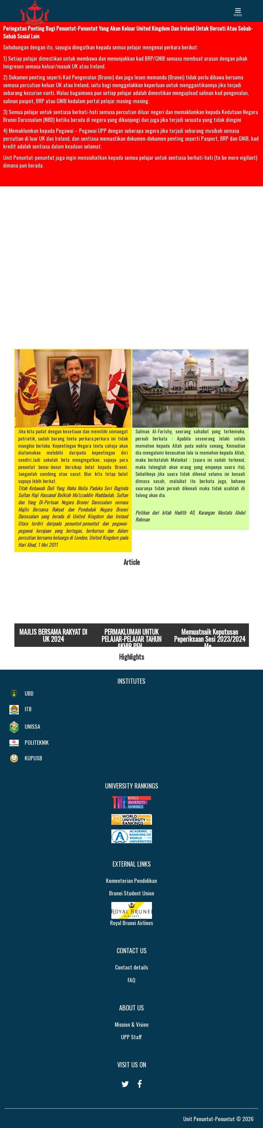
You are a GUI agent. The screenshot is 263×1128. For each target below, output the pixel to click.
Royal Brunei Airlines (131, 914)
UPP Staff (131, 1037)
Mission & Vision (132, 1024)
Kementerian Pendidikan (131, 880)
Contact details (131, 967)
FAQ (131, 980)
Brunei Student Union (131, 893)
